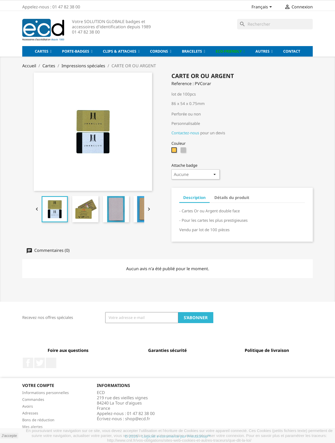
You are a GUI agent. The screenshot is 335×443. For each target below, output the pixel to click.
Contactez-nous (185, 132)
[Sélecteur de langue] (263, 7)
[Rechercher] (275, 24)
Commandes (33, 399)
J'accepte (9, 436)
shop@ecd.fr (137, 419)
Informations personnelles (45, 392)
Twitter (39, 363)
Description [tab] (194, 197)
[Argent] (184, 151)
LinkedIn (51, 363)
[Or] (174, 151)
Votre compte (38, 385)
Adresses (30, 413)
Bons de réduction (38, 419)
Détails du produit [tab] (231, 197)
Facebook (28, 363)
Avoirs (27, 406)
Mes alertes (32, 426)
